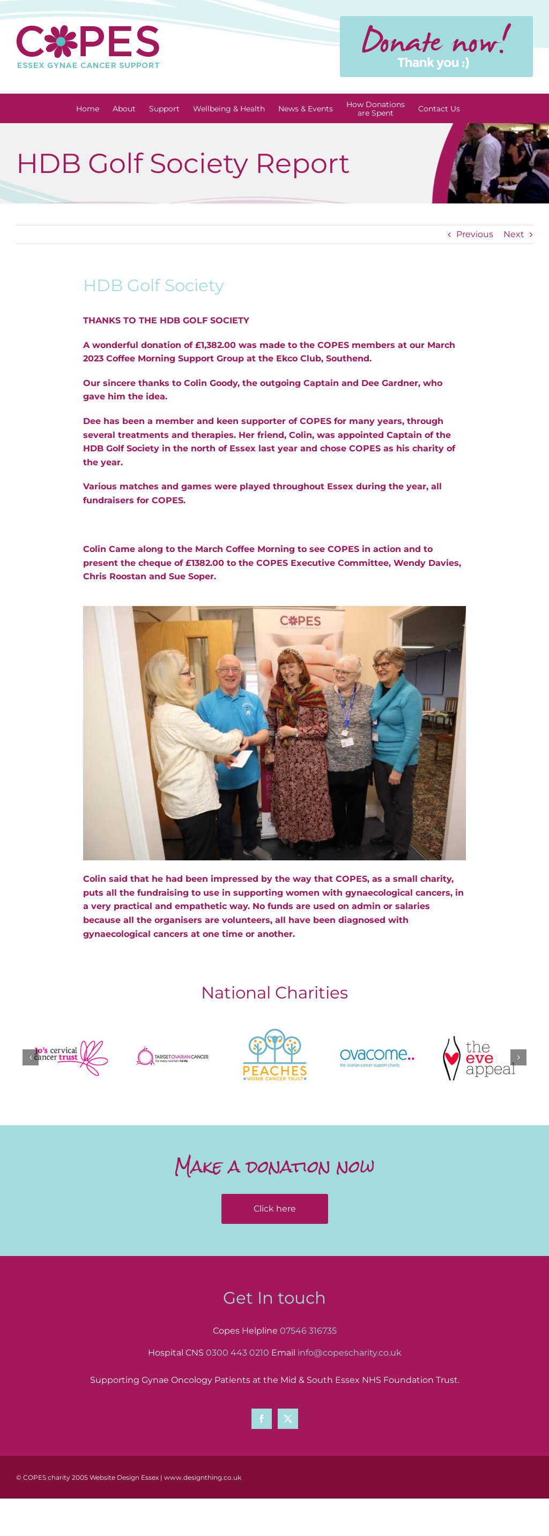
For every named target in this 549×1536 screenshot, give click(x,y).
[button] (31, 1057)
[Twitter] (288, 1419)
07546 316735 (308, 1331)
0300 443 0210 (237, 1353)
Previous (474, 234)
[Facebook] (261, 1419)
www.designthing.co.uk (202, 1477)
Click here (275, 1209)
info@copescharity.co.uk (350, 1353)
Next (513, 234)
